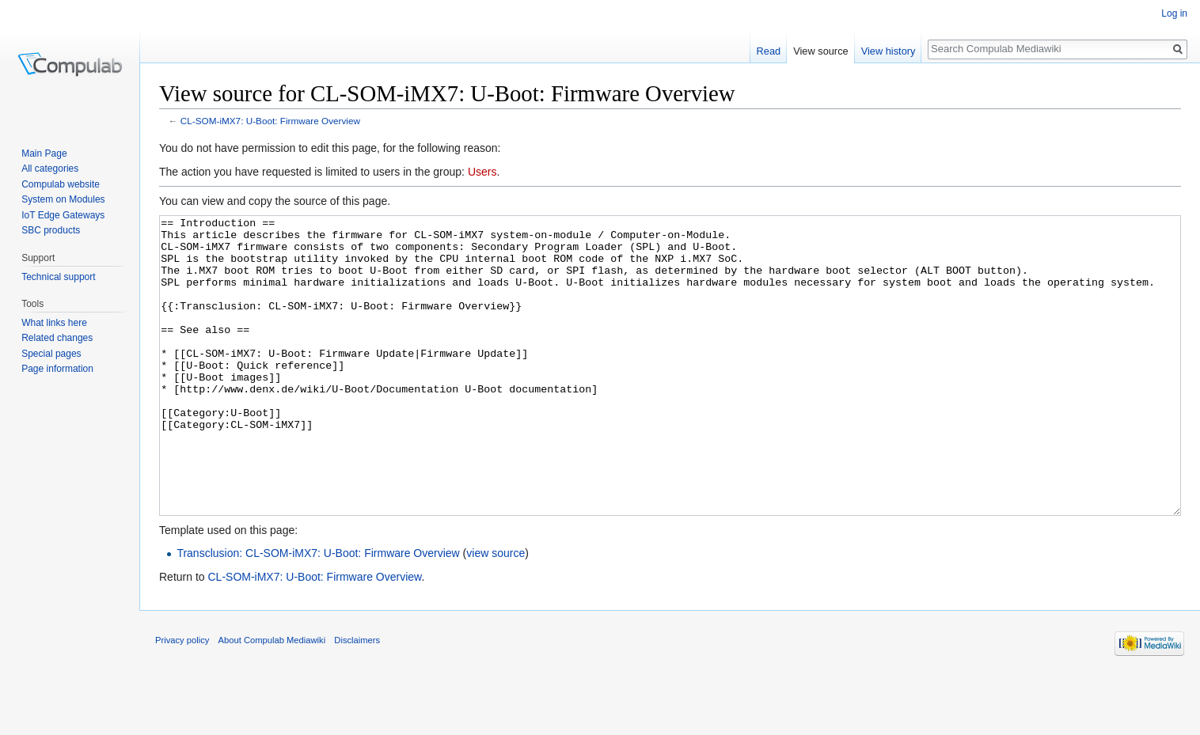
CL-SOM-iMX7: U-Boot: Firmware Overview (270, 121)
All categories (49, 168)
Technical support (58, 276)
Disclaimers (357, 699)
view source (495, 612)
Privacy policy (182, 699)
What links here (54, 322)
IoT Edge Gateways (62, 215)
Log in (1174, 13)
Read (769, 51)
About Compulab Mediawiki (272, 699)
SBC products (50, 230)
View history (888, 51)
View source (820, 51)
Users (482, 171)
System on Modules (62, 199)
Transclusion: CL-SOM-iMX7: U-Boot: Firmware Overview (318, 612)
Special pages (51, 353)
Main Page (43, 153)
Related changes (57, 337)
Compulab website (60, 184)
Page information (57, 368)
